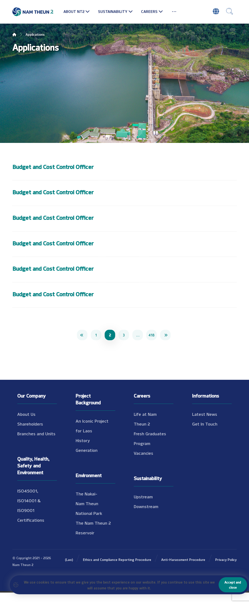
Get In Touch (204, 435)
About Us (26, 425)
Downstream (146, 518)
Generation (87, 461)
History (83, 452)
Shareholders (30, 435)
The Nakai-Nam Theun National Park (89, 515)
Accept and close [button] (232, 584)
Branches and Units (36, 445)
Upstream (143, 508)
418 (151, 346)
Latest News (204, 425)
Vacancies (143, 464)
